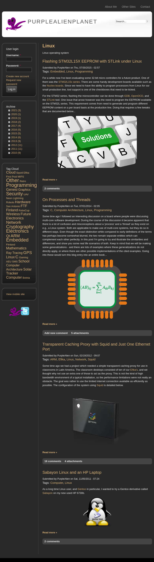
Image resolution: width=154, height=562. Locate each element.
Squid (19, 172)
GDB (127, 95)
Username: (13, 55)
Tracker (12, 273)
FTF (24, 206)
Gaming (23, 257)
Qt (8, 236)
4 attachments (73, 461)
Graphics (24, 189)
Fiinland (10, 244)
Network (13, 222)
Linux (10, 257)
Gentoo (82, 489)
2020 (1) (16, 114)
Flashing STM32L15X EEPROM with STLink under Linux (92, 61)
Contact (145, 6)
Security (14, 193)
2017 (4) (16, 125)
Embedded (17, 239)
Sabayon (47, 493)
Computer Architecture (69, 210)
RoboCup (24, 210)
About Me (111, 6)
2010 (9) (16, 152)
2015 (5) (16, 133)
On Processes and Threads (66, 199)
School (23, 261)
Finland (12, 210)
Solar (27, 269)
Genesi (12, 190)
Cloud (11, 172)
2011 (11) (16, 148)
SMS (15, 261)
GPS (27, 252)
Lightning (18, 198)
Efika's (134, 369)
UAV (26, 194)
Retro (23, 181)
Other (12, 180)
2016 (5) (16, 129)
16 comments (52, 461)
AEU (8, 261)
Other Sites (129, 6)
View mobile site (15, 294)
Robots (10, 202)
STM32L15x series (69, 81)
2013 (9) (16, 141)
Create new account (17, 76)
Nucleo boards (55, 85)
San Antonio (13, 206)
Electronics (17, 231)
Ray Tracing (14, 253)
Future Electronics (18, 216)
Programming (21, 185)
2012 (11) (16, 145)
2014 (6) (16, 137)
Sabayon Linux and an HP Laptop (71, 472)
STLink (51, 99)
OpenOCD (137, 95)
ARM (15, 235)
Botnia (26, 277)
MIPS (21, 176)
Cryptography (20, 226)
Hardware (23, 202)
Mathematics (16, 248)
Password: (13, 65)
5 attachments (80, 333)
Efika (26, 172)
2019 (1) (16, 118)
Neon (9, 198)
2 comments (52, 188)
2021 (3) (16, 110)
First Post (11, 176)
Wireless (13, 214)
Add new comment (56, 333)
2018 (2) (16, 121)
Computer (14, 277)
